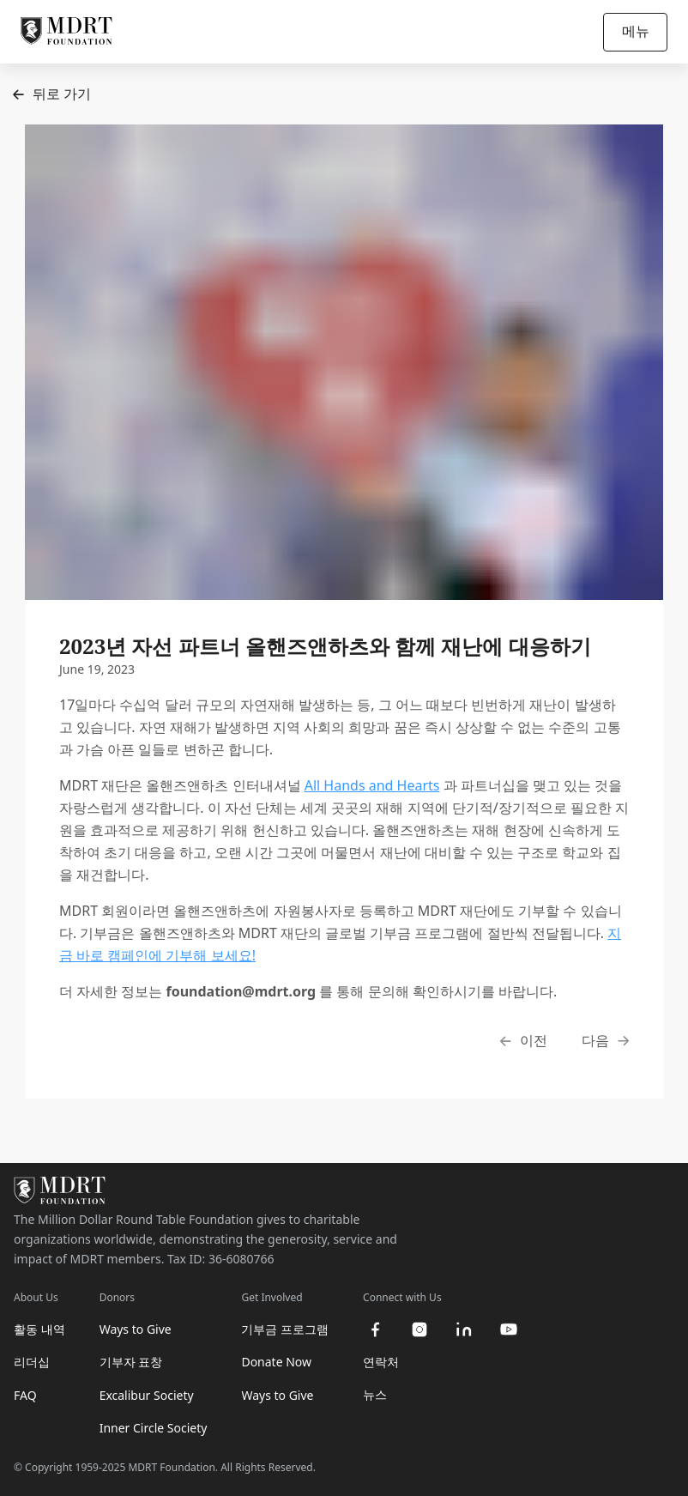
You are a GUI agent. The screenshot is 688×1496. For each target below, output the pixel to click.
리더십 (32, 1362)
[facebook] (374, 1329)
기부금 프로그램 (285, 1329)
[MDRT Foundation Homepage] (66, 31)
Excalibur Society (147, 1395)
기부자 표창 (131, 1362)
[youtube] (508, 1329)
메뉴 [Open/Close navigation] (635, 30)
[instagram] (419, 1329)
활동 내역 (39, 1329)
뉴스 (375, 1394)
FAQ (25, 1395)
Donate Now (276, 1362)
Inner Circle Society (154, 1428)
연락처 (381, 1362)
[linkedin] (464, 1329)
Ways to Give (136, 1329)
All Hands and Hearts (372, 785)
